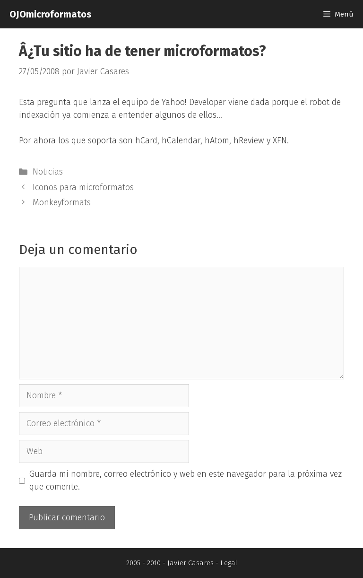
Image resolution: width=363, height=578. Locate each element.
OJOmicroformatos (50, 14)
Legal (228, 563)
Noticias (48, 171)
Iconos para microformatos (83, 187)
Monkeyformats (62, 202)
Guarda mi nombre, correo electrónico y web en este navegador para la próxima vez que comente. (185, 480)
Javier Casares (190, 563)
